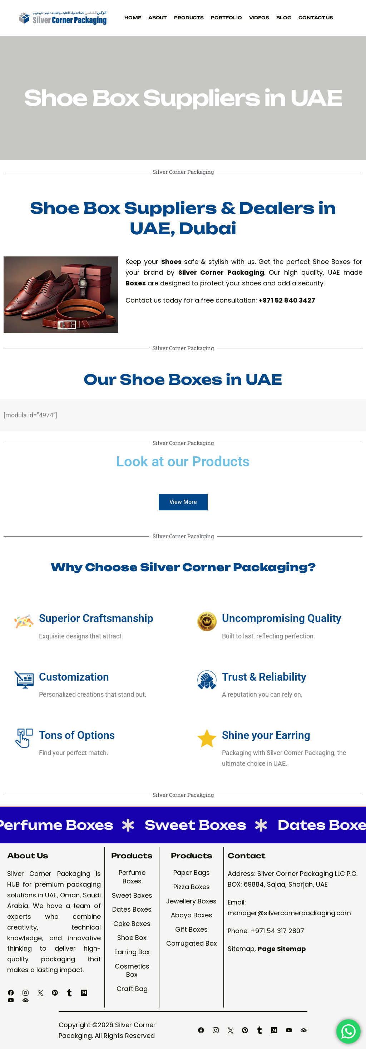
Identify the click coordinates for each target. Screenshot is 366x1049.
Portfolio (226, 17)
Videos (259, 17)
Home (132, 17)
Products (189, 17)
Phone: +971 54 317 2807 (266, 930)
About (157, 17)
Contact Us (315, 17)
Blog (283, 17)
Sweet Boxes (195, 825)
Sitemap (241, 948)
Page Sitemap (282, 948)
